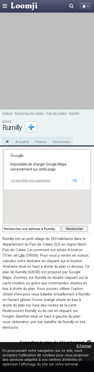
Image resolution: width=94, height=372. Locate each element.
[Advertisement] (47, 61)
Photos (40, 142)
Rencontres (61, 142)
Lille (22, 255)
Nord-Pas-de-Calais (29, 113)
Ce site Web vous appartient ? (31, 180)
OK (74, 181)
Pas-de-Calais (56, 113)
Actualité (22, 142)
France (7, 113)
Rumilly (74, 113)
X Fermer (83, 346)
